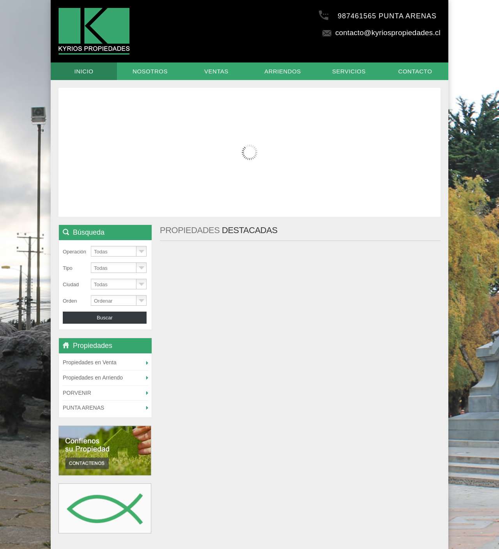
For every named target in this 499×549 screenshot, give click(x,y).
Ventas (216, 71)
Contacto (415, 71)
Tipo (68, 268)
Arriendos (282, 71)
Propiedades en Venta (90, 362)
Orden (70, 301)
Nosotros (150, 71)
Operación (74, 252)
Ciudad (71, 284)
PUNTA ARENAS (83, 408)
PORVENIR (77, 393)
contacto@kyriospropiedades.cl (381, 33)
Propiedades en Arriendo (93, 377)
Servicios (349, 71)
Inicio (84, 71)
